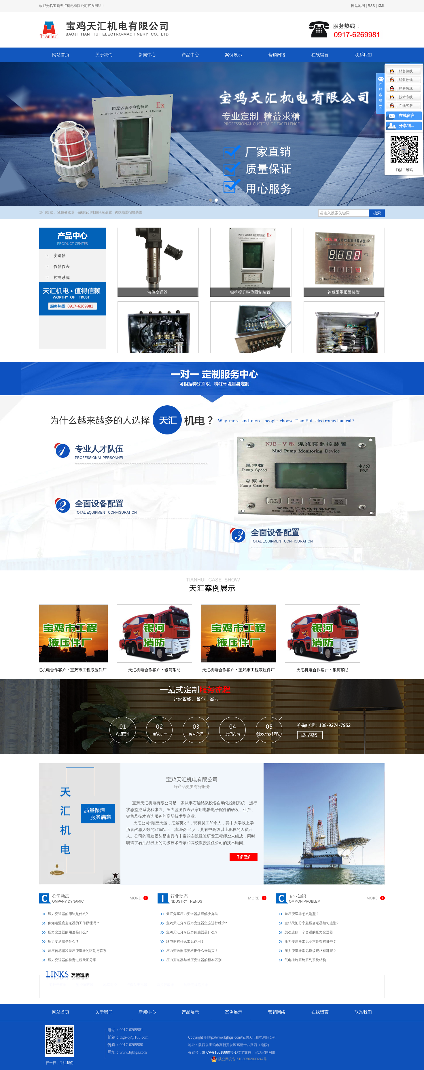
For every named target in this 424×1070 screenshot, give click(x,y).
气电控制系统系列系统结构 (305, 960)
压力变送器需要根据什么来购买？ (192, 951)
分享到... (406, 126)
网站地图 (358, 6)
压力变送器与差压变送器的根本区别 (194, 960)
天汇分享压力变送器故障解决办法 (192, 914)
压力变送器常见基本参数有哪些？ (310, 941)
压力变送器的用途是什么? (68, 914)
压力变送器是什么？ (63, 941)
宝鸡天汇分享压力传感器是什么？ (192, 932)
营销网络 (276, 54)
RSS (371, 6)
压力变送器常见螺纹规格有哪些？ (310, 951)
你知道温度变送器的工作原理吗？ (74, 923)
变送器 (60, 255)
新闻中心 (147, 54)
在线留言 (320, 54)
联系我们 (363, 54)
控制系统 (62, 277)
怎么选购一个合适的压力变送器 (309, 932)
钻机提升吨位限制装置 (94, 212)
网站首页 (60, 54)
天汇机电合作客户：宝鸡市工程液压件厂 (72, 670)
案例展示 (233, 54)
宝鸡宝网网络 (265, 1052)
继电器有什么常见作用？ (185, 941)
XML (381, 6)
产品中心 (190, 54)
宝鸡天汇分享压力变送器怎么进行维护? (196, 923)
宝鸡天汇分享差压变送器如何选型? (311, 923)
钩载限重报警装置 (128, 212)
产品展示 (190, 1012)
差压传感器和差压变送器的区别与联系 (77, 951)
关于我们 (104, 54)
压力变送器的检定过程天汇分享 (72, 960)
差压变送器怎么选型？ (302, 914)
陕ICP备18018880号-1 (219, 1052)
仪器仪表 (62, 266)
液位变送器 (66, 212)
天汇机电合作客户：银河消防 (156, 670)
